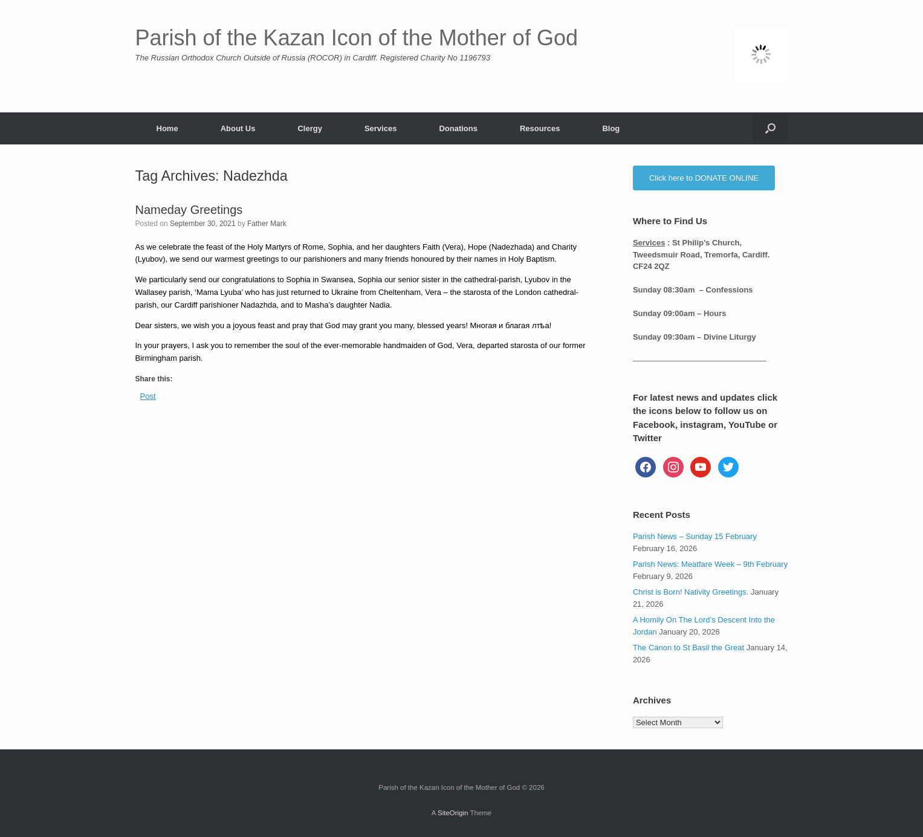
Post (148, 396)
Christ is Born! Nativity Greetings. (690, 591)
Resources (540, 128)
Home (167, 128)
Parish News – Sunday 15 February (695, 536)
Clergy (309, 128)
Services (380, 128)
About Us (238, 128)
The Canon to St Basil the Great (688, 647)
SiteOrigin (453, 812)
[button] (770, 128)
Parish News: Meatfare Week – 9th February (710, 564)
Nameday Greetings (189, 209)
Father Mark (267, 223)
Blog (611, 128)
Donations (458, 128)
